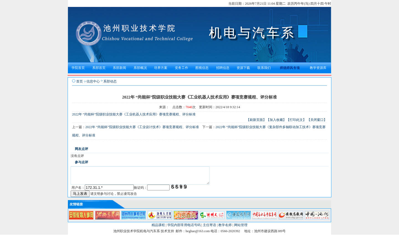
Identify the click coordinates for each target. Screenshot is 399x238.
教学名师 (225, 228)
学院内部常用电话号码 (184, 228)
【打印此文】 (296, 120)
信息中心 (93, 81)
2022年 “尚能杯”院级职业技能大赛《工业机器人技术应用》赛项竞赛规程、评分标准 (134, 114)
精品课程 (158, 228)
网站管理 (240, 228)
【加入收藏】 (276, 120)
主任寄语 (209, 228)
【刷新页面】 (256, 120)
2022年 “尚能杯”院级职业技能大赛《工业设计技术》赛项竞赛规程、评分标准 (142, 127)
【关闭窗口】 (317, 120)
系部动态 (110, 81)
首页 (79, 81)
